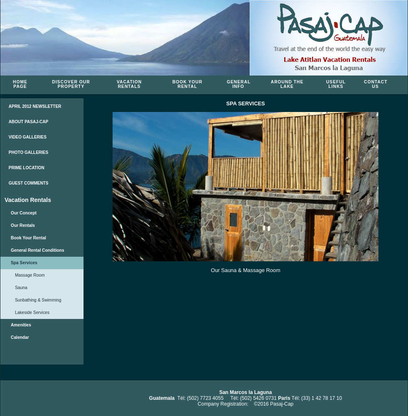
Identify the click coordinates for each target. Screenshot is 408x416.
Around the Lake (287, 84)
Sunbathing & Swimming (38, 300)
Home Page (20, 84)
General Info (239, 84)
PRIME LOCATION (26, 167)
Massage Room (30, 275)
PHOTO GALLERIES (28, 152)
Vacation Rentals (129, 84)
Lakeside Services (32, 312)
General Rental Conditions (37, 250)
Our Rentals (23, 225)
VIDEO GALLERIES (28, 137)
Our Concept (24, 213)
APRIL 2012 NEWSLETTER (35, 106)
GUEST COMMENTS (29, 183)
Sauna (21, 287)
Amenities (21, 325)
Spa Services (24, 262)
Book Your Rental (187, 84)
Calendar (20, 337)
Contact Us (375, 84)
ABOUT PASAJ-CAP (28, 121)
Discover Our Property (71, 84)
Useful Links (336, 84)
